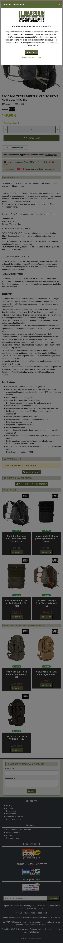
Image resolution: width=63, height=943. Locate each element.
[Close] (59, 4)
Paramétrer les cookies (31, 58)
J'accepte (31, 52)
